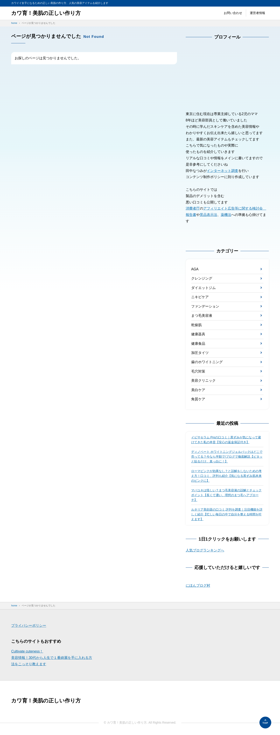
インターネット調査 (222, 171)
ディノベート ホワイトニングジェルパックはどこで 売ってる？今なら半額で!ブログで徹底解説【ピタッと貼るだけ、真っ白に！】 (226, 457)
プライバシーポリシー (28, 626)
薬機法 (226, 215)
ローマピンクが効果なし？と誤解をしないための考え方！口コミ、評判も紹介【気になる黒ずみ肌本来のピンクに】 (226, 476)
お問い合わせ (233, 13)
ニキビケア (200, 297)
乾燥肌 (196, 325)
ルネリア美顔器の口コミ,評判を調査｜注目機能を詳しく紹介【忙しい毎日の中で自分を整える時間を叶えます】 (226, 515)
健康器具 (198, 334)
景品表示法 (208, 215)
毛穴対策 (198, 371)
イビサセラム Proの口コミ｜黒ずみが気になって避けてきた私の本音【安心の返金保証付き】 (226, 440)
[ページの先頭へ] (265, 722)
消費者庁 (193, 208)
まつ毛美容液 (201, 316)
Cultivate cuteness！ (27, 652)
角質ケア (198, 399)
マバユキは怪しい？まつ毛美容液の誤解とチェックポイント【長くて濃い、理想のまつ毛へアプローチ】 (226, 495)
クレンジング (201, 278)
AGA (195, 269)
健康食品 (198, 344)
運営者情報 (257, 13)
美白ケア (198, 390)
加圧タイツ (200, 353)
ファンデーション (205, 306)
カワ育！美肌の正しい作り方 (46, 13)
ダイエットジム (203, 288)
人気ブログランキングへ (205, 551)
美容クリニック (203, 381)
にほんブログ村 (198, 586)
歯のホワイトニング (207, 362)
